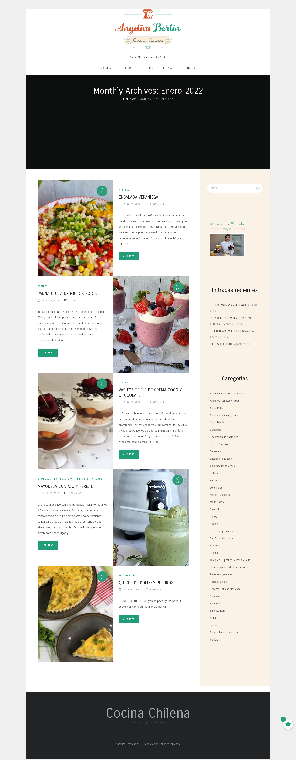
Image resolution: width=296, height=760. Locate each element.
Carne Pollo (217, 408)
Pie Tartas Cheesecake (224, 538)
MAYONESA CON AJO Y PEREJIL (65, 486)
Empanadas (217, 451)
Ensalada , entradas (93, 479)
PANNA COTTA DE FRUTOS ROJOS (67, 293)
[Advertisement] (148, 129)
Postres (43, 286)
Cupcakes (215, 430)
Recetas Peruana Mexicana (226, 589)
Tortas (214, 625)
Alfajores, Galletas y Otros (226, 401)
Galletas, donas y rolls (223, 466)
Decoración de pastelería (225, 437)
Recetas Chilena (220, 581)
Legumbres (216, 487)
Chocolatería (217, 422)
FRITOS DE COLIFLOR (223, 344)
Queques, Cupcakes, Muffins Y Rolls (231, 560)
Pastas (214, 524)
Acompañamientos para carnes (58, 479)
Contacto (189, 68)
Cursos (128, 68)
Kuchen (214, 480)
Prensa (168, 68)
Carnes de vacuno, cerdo (225, 415)
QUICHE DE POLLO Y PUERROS (146, 582)
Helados (215, 473)
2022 (134, 99)
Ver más (130, 256)
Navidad (215, 509)
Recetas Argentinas (222, 574)
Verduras (125, 190)
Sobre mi (107, 68)
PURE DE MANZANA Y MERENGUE (231, 305)
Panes (214, 516)
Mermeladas (217, 502)
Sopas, (214, 618)
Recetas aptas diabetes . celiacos (230, 567)
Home (126, 99)
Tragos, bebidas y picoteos (226, 632)
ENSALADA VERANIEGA (138, 197)
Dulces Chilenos (219, 444)
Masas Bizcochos (220, 495)
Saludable (216, 596)
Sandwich (216, 603)
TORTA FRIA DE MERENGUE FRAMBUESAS (236, 331)
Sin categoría (127, 575)
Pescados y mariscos (223, 531)
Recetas (148, 68)
